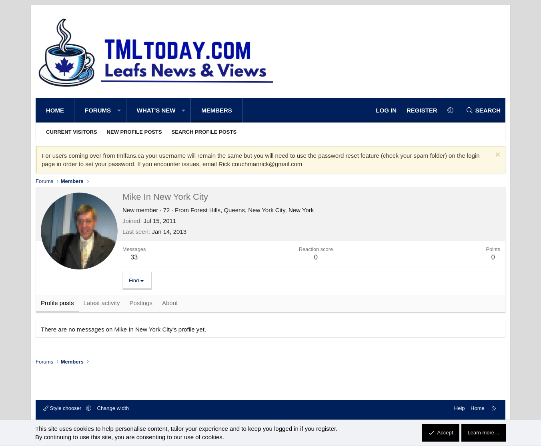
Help (459, 408)
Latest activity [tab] (102, 302)
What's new (156, 110)
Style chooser (63, 408)
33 (134, 257)
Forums (98, 110)
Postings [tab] (140, 302)
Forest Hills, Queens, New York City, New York (252, 210)
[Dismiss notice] (496, 155)
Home (55, 110)
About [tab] (170, 302)
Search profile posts (204, 132)
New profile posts (134, 132)
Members (216, 110)
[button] (119, 110)
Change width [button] (113, 408)
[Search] (483, 110)
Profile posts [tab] (57, 302)
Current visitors (71, 132)
